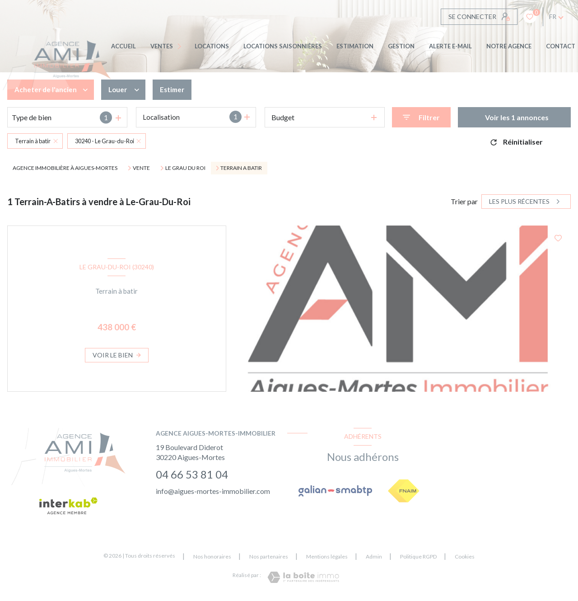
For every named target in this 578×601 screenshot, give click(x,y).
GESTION (401, 46)
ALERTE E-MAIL (450, 46)
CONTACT (560, 46)
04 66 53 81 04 (192, 474)
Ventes (161, 46)
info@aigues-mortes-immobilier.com (213, 491)
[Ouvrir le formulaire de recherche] (421, 117)
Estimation (354, 46)
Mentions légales (327, 556)
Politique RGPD (418, 556)
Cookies (465, 557)
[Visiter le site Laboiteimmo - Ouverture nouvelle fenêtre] (303, 577)
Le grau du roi (185, 168)
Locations (212, 46)
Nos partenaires (268, 556)
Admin (374, 556)
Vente (141, 168)
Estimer (175, 89)
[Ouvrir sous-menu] (181, 46)
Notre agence (508, 46)
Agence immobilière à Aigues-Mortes (65, 167)
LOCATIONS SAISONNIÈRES (282, 46)
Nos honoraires (212, 556)
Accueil (123, 46)
